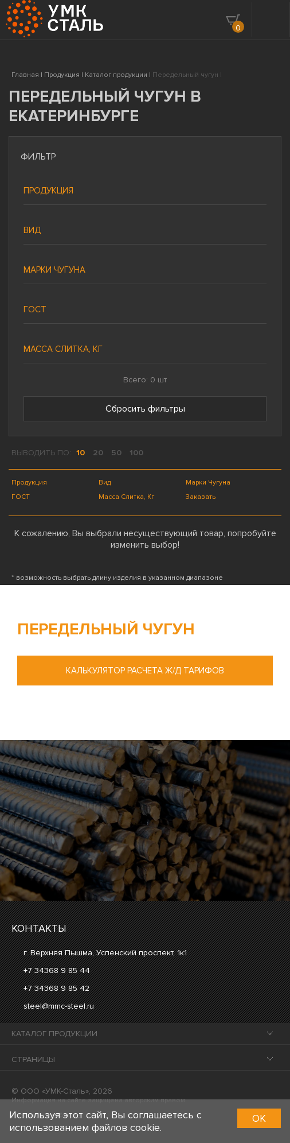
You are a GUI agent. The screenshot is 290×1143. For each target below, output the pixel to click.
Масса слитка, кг (63, 349)
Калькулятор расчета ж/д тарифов (145, 670)
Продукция (48, 190)
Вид (32, 230)
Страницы (33, 1059)
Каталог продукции (54, 1034)
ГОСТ (34, 309)
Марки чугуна (54, 270)
